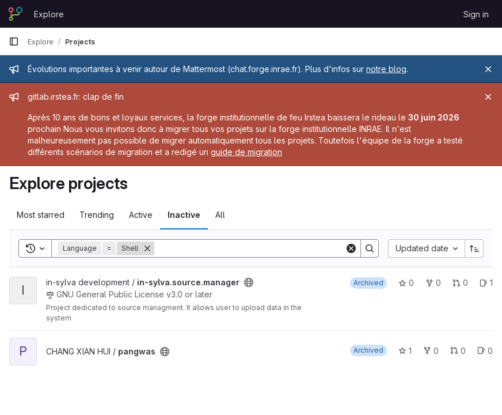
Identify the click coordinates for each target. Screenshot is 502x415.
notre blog (386, 69)
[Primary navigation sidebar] (14, 41)
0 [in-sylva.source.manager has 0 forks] (433, 283)
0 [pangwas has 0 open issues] (485, 351)
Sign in (476, 14)
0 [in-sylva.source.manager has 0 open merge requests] (460, 283)
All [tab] (220, 215)
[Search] (250, 248)
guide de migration (246, 152)
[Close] (488, 69)
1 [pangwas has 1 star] (405, 351)
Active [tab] (141, 215)
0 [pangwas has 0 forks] (431, 351)
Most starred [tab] (40, 215)
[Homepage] (15, 14)
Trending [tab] (96, 215)
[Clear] (351, 248)
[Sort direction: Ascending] (474, 248)
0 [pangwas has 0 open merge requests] (458, 351)
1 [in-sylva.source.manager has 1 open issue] (486, 283)
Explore (49, 14)
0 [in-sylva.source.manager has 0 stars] (406, 283)
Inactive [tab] (184, 215)
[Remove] (147, 248)
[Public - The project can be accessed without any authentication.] (248, 282)
